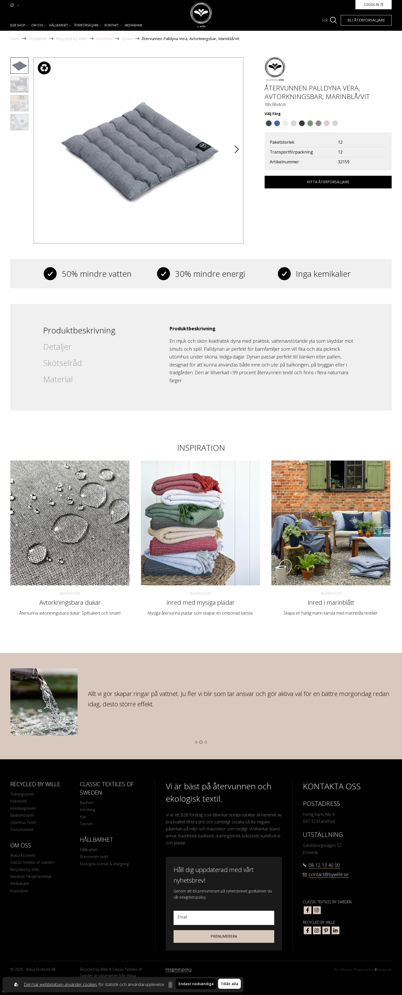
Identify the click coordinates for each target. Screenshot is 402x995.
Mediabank (133, 25)
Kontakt (112, 25)
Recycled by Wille (71, 38)
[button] (237, 150)
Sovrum (87, 826)
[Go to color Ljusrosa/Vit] (327, 123)
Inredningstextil (24, 810)
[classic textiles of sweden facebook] (307, 910)
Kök (83, 818)
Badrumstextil (22, 818)
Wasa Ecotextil (23, 860)
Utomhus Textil (24, 825)
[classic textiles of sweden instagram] (317, 910)
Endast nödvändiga (196, 984)
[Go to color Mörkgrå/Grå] (302, 123)
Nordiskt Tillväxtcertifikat (32, 883)
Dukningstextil (22, 794)
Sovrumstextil (22, 833)
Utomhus (104, 38)
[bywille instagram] (317, 930)
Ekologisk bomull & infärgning (106, 868)
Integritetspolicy (179, 969)
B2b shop (17, 25)
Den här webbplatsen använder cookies (59, 984)
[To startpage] (201, 15)
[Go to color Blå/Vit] (277, 123)
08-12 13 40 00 (324, 865)
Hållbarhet (58, 25)
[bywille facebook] (307, 930)
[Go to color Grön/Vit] (310, 123)
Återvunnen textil (95, 860)
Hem (14, 38)
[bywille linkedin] (335, 930)
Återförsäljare (86, 25)
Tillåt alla (229, 984)
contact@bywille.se (328, 874)
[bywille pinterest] (326, 930)
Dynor (127, 38)
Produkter (37, 38)
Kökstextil (19, 802)
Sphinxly (343, 969)
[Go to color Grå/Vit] (293, 123)
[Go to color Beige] (285, 123)
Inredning (88, 811)
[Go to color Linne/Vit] (335, 123)
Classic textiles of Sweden (34, 867)
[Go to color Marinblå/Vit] (269, 123)
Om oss (37, 25)
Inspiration (70, 593)
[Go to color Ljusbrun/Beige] (318, 123)
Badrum (87, 803)
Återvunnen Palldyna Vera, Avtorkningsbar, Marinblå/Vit (191, 38)
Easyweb (383, 969)
